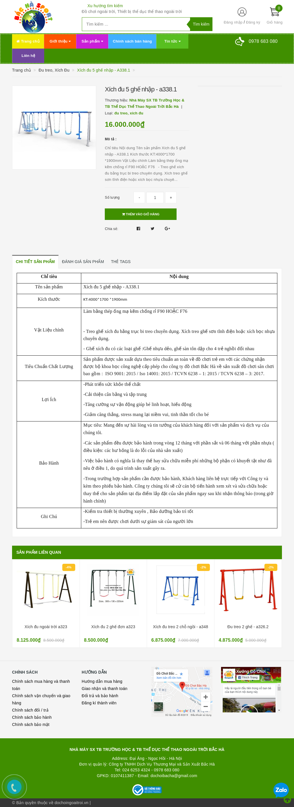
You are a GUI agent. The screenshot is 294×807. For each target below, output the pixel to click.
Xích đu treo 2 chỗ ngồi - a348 (180, 626)
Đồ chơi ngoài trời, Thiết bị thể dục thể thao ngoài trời (132, 11)
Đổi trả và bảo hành (100, 695)
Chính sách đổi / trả (30, 710)
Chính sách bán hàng (132, 41)
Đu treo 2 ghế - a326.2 (247, 626)
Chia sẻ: (111, 229)
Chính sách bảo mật (30, 724)
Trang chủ (28, 41)
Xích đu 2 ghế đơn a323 (113, 626)
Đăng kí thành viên (99, 703)
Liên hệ (28, 55)
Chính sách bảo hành (32, 717)
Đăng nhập (233, 22)
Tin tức (173, 41)
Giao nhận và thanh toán (104, 688)
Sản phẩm (92, 41)
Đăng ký (253, 22)
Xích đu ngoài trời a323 (46, 626)
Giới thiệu (60, 41)
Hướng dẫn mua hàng (102, 681)
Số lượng (112, 197)
